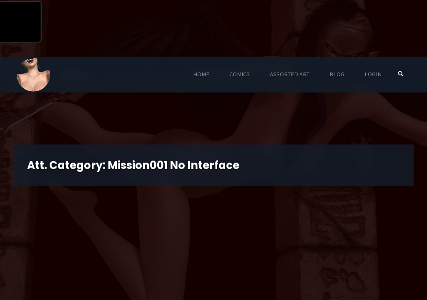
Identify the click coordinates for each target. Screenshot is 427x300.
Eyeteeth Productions (33, 75)
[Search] (400, 74)
